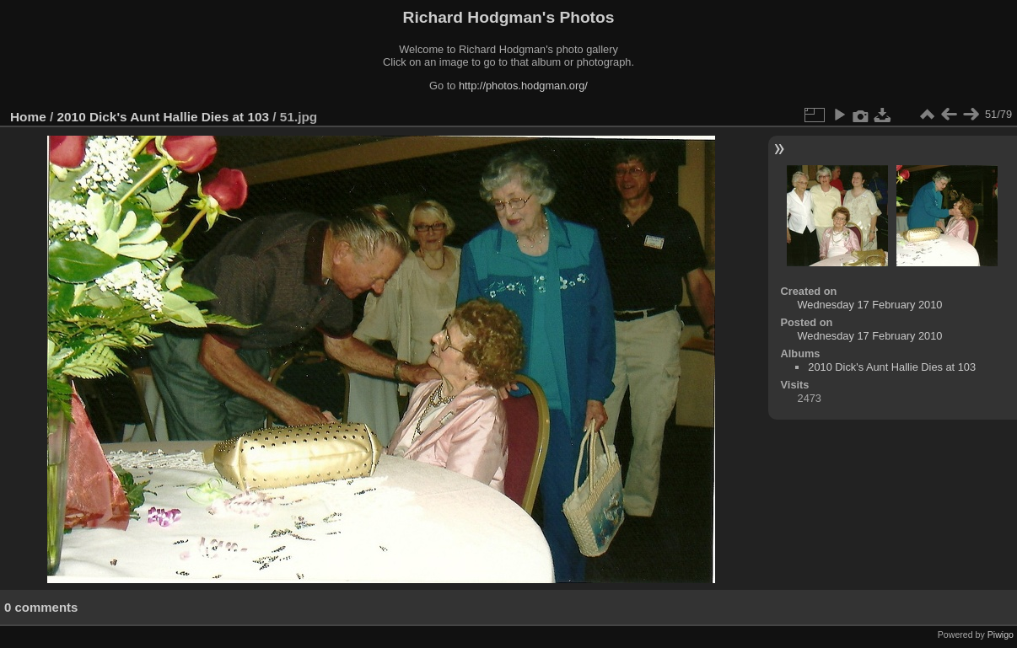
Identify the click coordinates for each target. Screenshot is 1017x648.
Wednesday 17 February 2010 (870, 304)
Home (28, 117)
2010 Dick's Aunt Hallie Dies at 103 (163, 117)
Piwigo (1000, 634)
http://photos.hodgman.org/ (523, 85)
